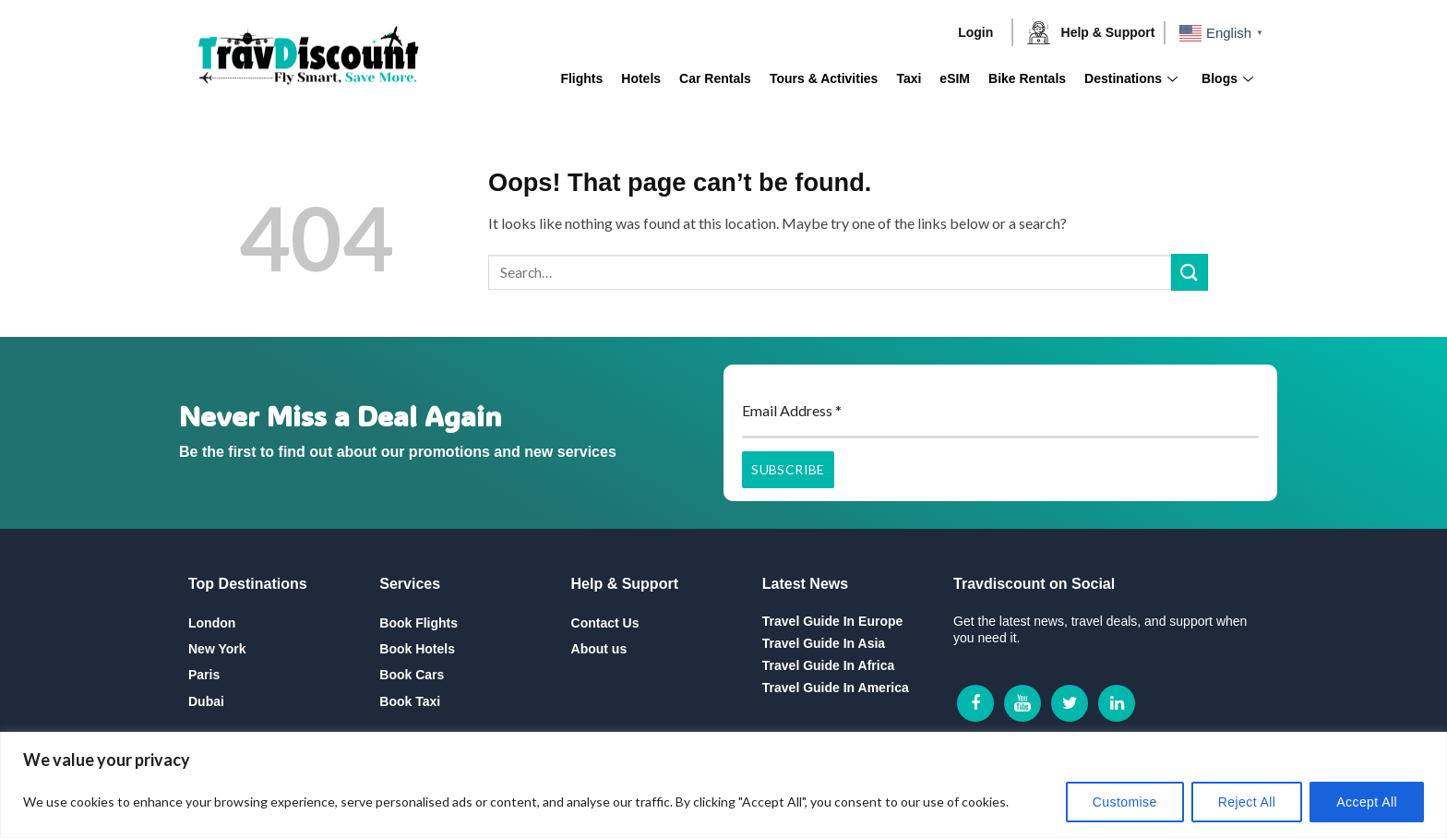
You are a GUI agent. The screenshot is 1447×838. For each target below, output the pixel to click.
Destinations (1131, 78)
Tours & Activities (824, 78)
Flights (581, 78)
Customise (1125, 802)
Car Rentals (715, 78)
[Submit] (1189, 272)
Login (975, 32)
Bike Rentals (1027, 78)
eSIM (954, 78)
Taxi (908, 78)
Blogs (1227, 78)
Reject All (1247, 802)
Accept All (1366, 802)
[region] (723, 785)
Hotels (641, 78)
